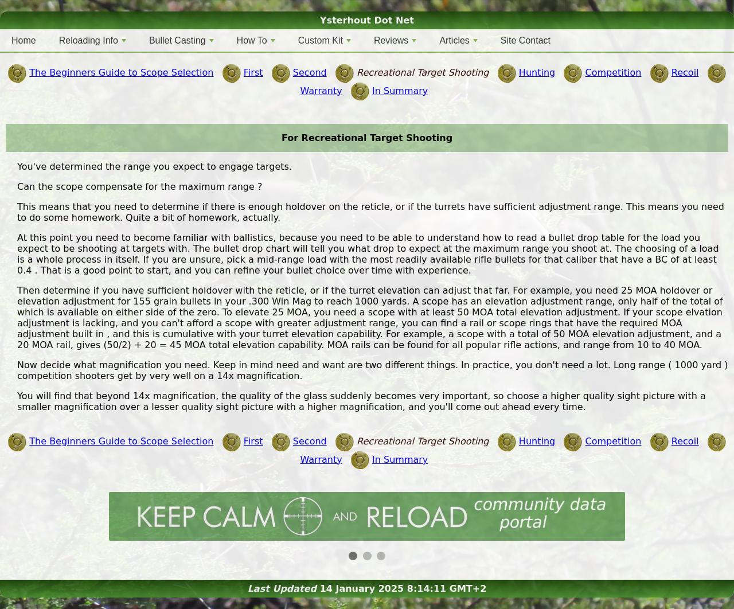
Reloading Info (92, 40)
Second (310, 72)
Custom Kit (324, 40)
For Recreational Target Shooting (367, 137)
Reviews (395, 40)
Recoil (685, 72)
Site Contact (525, 40)
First (253, 72)
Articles (458, 40)
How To (256, 40)
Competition (613, 72)
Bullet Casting (181, 40)
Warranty (321, 90)
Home (23, 40)
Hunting (537, 72)
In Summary (400, 90)
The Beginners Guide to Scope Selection (121, 72)
